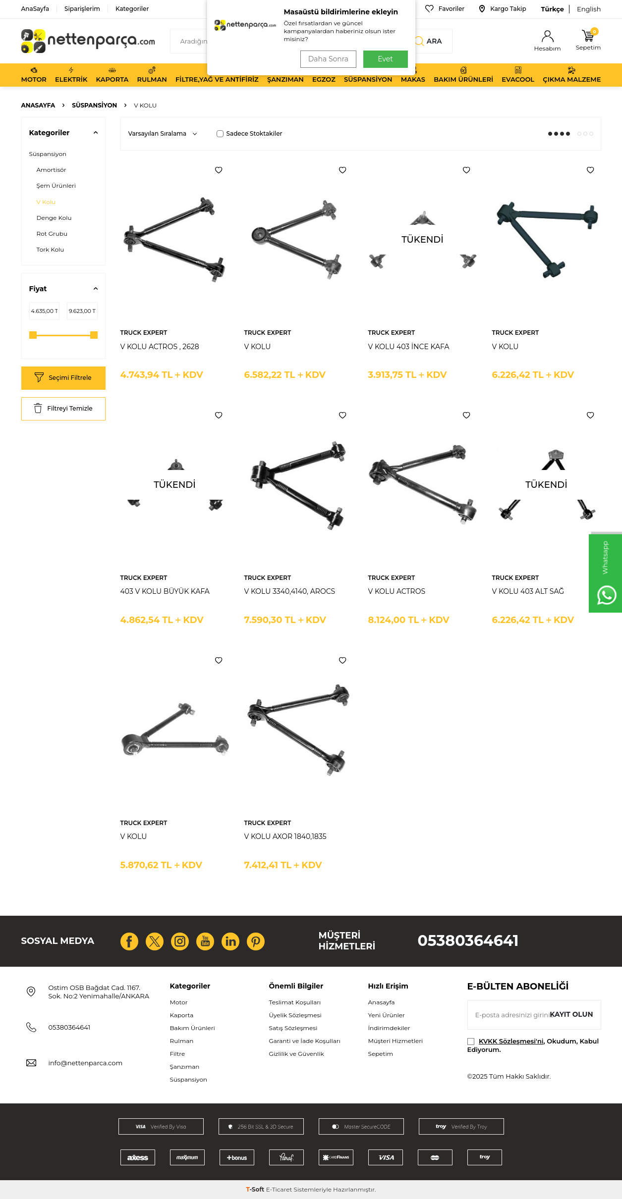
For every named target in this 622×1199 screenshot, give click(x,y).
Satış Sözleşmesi (293, 1028)
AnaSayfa (35, 8)
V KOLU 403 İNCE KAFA (409, 346)
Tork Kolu (50, 249)
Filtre (177, 1053)
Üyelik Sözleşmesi (295, 1015)
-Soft (256, 1189)
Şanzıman (285, 74)
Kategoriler (132, 8)
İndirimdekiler (389, 1028)
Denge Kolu (54, 217)
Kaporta (112, 74)
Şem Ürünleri (56, 185)
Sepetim (381, 1053)
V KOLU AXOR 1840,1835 (285, 836)
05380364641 (468, 941)
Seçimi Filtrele (63, 378)
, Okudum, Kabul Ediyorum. (533, 1045)
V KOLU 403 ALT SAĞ (528, 591)
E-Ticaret (279, 1189)
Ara (428, 41)
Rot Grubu (52, 233)
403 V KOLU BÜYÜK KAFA (165, 591)
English (589, 9)
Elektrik (71, 74)
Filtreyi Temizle (63, 409)
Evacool (518, 74)
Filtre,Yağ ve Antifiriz (217, 74)
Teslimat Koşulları (295, 1002)
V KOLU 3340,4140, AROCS (290, 591)
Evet (385, 58)
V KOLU (257, 346)
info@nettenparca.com (86, 1063)
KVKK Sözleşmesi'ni (511, 1041)
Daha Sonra (327, 58)
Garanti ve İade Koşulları (304, 1040)
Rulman (152, 74)
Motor (34, 74)
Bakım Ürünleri (463, 74)
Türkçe (552, 9)
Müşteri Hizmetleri (395, 1040)
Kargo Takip (502, 9)
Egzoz (324, 74)
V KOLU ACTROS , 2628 (159, 346)
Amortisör (51, 169)
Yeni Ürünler (386, 1015)
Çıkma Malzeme (572, 74)
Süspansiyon (368, 74)
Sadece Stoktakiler (250, 133)
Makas (413, 74)
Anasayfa (38, 105)
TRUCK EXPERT (144, 332)
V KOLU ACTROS (397, 591)
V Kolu (46, 202)
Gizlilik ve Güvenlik (296, 1053)
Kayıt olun (571, 1014)
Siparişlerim (82, 8)
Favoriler (444, 9)
